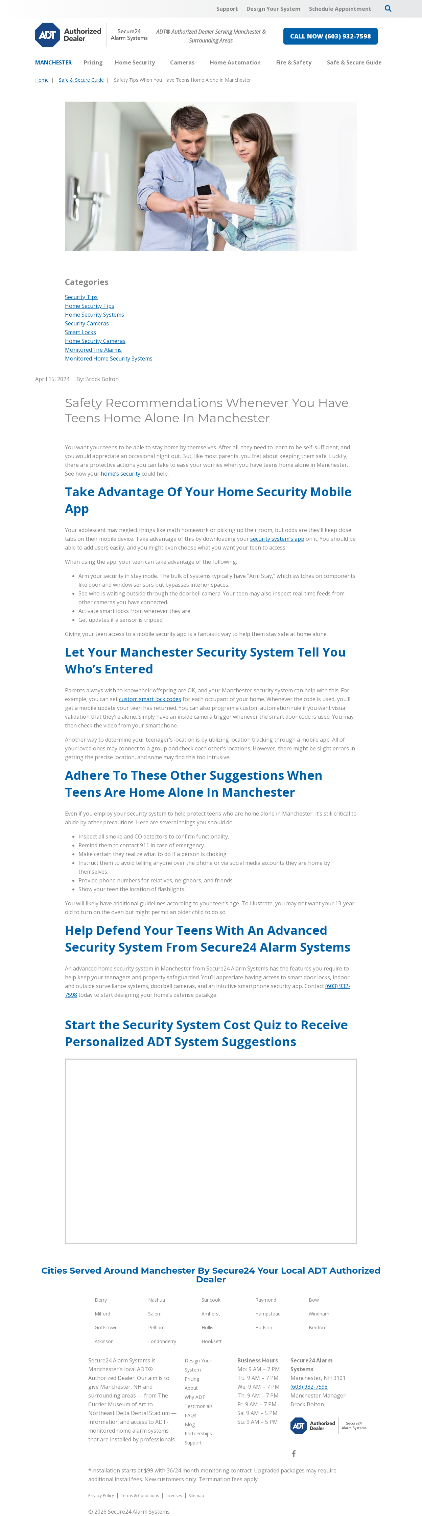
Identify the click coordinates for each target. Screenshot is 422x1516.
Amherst (211, 1313)
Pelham (156, 1327)
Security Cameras (87, 323)
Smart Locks (80, 332)
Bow (314, 1300)
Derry (101, 1300)
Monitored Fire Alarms (93, 349)
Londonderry (162, 1341)
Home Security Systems (94, 314)
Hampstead (268, 1313)
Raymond (265, 1300)
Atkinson (104, 1341)
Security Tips (81, 297)
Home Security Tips (89, 306)
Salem (155, 1313)
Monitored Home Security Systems (109, 358)
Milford (102, 1313)
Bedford (318, 1327)
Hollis (207, 1327)
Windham (319, 1313)
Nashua (156, 1300)
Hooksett (212, 1341)
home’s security (120, 473)
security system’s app (277, 538)
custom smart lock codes (150, 699)
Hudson (263, 1327)
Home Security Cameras (95, 341)
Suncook (211, 1300)
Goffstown (106, 1327)
